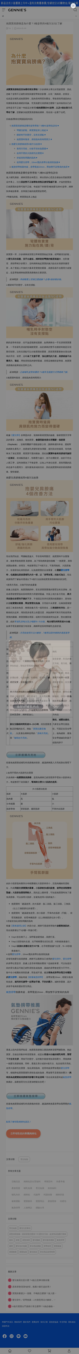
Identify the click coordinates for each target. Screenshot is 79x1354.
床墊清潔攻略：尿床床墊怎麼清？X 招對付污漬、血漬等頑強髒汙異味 (37, 1234)
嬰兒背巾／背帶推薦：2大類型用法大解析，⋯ (32, 1300)
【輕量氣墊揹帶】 (35, 977)
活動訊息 (16, 1181)
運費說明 (35, 1322)
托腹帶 (37, 1194)
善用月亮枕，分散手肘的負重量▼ (32, 148)
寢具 (11, 1240)
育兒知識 (24, 1159)
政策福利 (52, 1188)
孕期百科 (48, 1181)
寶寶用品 (40, 1201)
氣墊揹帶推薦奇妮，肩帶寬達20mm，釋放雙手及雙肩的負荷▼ (40, 166)
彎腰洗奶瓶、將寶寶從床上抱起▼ (32, 130)
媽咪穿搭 (60, 1194)
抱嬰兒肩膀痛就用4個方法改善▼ (26, 144)
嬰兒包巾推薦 (21, 1246)
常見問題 (63, 1322)
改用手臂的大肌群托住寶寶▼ (30, 153)
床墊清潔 (26, 1240)
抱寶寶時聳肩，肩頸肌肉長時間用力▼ (34, 139)
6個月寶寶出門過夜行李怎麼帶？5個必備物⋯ (31, 1306)
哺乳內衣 (16, 1194)
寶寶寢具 (28, 1201)
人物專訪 (28, 1207)
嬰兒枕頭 (33, 1251)
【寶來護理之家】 (18, 925)
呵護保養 (48, 1194)
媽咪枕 (27, 1194)
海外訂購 (44, 1322)
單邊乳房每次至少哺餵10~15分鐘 (30, 621)
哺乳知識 (28, 1188)
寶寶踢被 (57, 1246)
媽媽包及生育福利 (32, 1181)
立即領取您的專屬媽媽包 (23, 1133)
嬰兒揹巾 (56, 958)
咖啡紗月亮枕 (20, 737)
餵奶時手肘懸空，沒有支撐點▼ (31, 134)
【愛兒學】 (15, 435)
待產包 (63, 1201)
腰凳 (11, 1246)
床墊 (17, 1240)
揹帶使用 (47, 1246)
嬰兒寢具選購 (48, 1240)
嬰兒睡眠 (36, 1240)
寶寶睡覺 (13, 1251)
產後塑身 (52, 1201)
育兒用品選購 (35, 1246)
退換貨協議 (53, 1322)
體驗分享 (40, 1207)
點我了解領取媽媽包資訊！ (18, 1121)
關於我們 (26, 1322)
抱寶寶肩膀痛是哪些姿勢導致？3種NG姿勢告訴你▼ (35, 125)
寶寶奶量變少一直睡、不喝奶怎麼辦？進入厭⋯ (32, 1293)
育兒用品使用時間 (47, 1251)
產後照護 (16, 1188)
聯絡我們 (18, 1322)
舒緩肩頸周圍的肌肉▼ (27, 157)
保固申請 (5, 1326)
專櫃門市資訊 (7, 1322)
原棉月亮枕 (42, 733)
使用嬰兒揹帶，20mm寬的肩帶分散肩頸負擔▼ (38, 162)
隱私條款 (72, 1322)
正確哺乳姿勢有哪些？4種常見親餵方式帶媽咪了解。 (44, 372)
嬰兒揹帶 (65, 570)
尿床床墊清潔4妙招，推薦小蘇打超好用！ (30, 1286)
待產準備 (60, 1181)
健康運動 (16, 1201)
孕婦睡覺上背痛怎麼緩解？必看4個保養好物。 (41, 279)
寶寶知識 (23, 1251)
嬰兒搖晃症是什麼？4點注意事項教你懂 (28, 1280)
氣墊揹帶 (11, 992)
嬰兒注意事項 (24, 1228)
